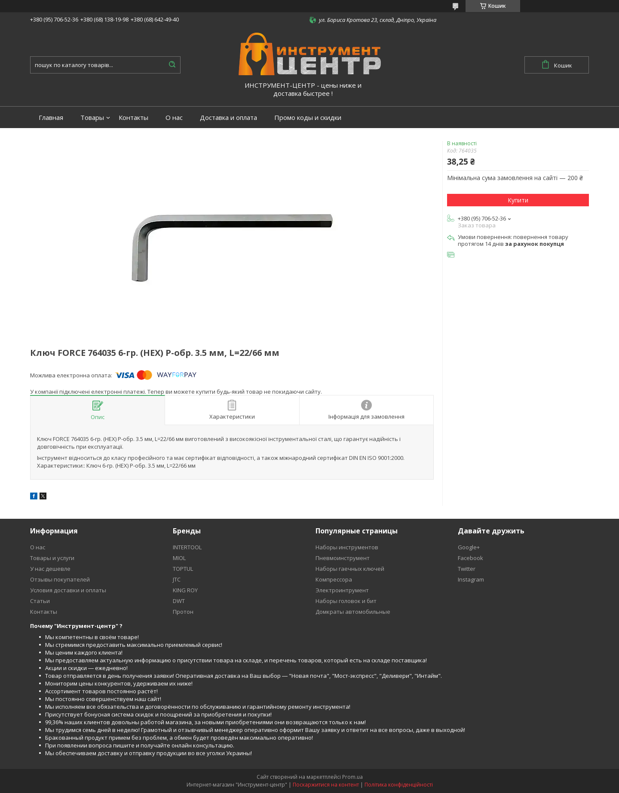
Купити (518, 200)
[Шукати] (172, 64)
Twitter (466, 569)
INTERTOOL (187, 547)
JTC (177, 579)
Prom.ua (352, 777)
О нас (174, 117)
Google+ (469, 547)
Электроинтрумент (342, 590)
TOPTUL (183, 569)
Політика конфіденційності (399, 784)
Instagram (471, 579)
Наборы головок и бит (346, 601)
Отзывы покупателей (60, 579)
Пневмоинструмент (343, 558)
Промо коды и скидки (307, 117)
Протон (183, 611)
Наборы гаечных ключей (350, 569)
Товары (92, 117)
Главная (51, 117)
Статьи (40, 601)
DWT (179, 601)
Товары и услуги (52, 558)
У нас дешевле (50, 569)
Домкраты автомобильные (353, 611)
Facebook (470, 558)
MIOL (179, 558)
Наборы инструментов (347, 547)
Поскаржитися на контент (326, 784)
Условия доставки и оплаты (68, 590)
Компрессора (334, 579)
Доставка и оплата (228, 117)
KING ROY (185, 590)
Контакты (133, 117)
